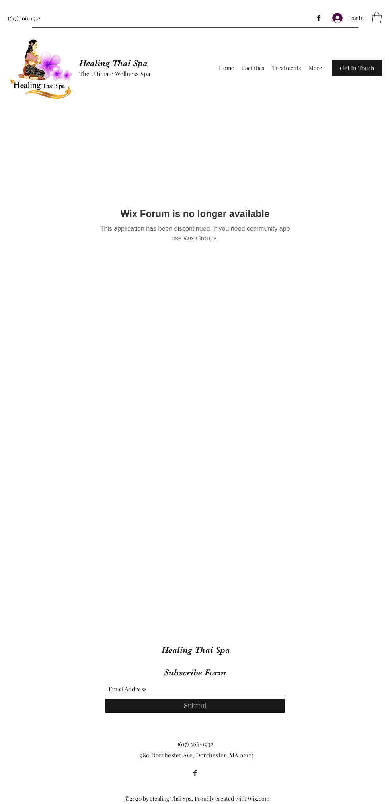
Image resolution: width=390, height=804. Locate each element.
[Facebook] (319, 18)
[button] (377, 17)
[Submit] (195, 706)
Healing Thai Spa (113, 63)
